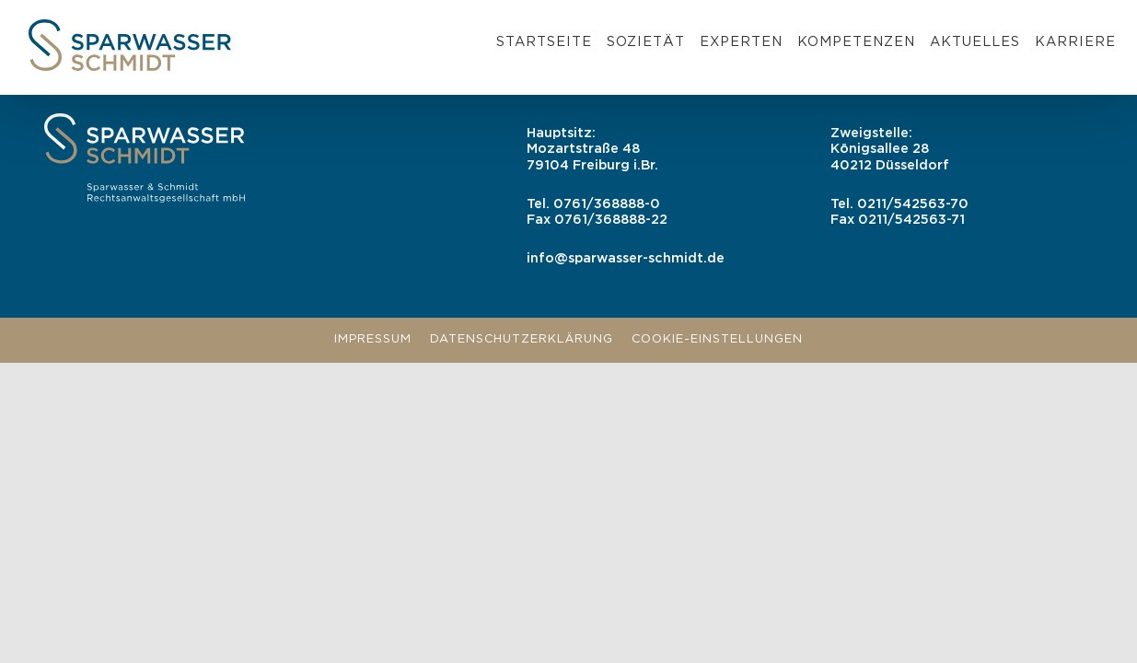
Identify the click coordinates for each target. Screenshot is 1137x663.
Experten (741, 42)
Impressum (373, 339)
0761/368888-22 (610, 220)
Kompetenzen (856, 42)
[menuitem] (544, 45)
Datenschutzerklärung (521, 339)
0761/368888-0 (606, 204)
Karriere (1075, 42)
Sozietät (646, 42)
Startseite (544, 42)
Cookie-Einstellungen (717, 339)
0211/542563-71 (911, 220)
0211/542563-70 (913, 204)
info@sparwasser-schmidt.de (626, 258)
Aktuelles (975, 42)
